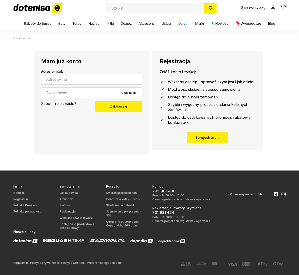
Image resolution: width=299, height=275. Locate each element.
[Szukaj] (210, 8)
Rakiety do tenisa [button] (37, 23)
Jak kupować (69, 193)
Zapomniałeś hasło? (58, 103)
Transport (66, 199)
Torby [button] (77, 23)
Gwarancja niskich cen (121, 193)
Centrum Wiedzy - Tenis (123, 199)
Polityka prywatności (27, 211)
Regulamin (20, 199)
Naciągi (94, 23)
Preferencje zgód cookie (104, 263)
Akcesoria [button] (147, 23)
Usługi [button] (166, 23)
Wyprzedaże (248, 23)
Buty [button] (61, 23)
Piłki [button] (110, 23)
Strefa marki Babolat (120, 205)
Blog (271, 23)
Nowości (220, 23)
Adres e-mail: (52, 71)
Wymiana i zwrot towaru (76, 217)
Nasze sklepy (253, 8)
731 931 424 (163, 212)
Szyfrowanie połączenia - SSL (123, 213)
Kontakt (18, 193)
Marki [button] (199, 23)
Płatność (65, 205)
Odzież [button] (126, 23)
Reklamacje (68, 211)
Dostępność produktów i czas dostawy (77, 226)
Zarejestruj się (207, 137)
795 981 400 (164, 191)
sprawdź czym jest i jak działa (227, 82)
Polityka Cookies (25, 205)
